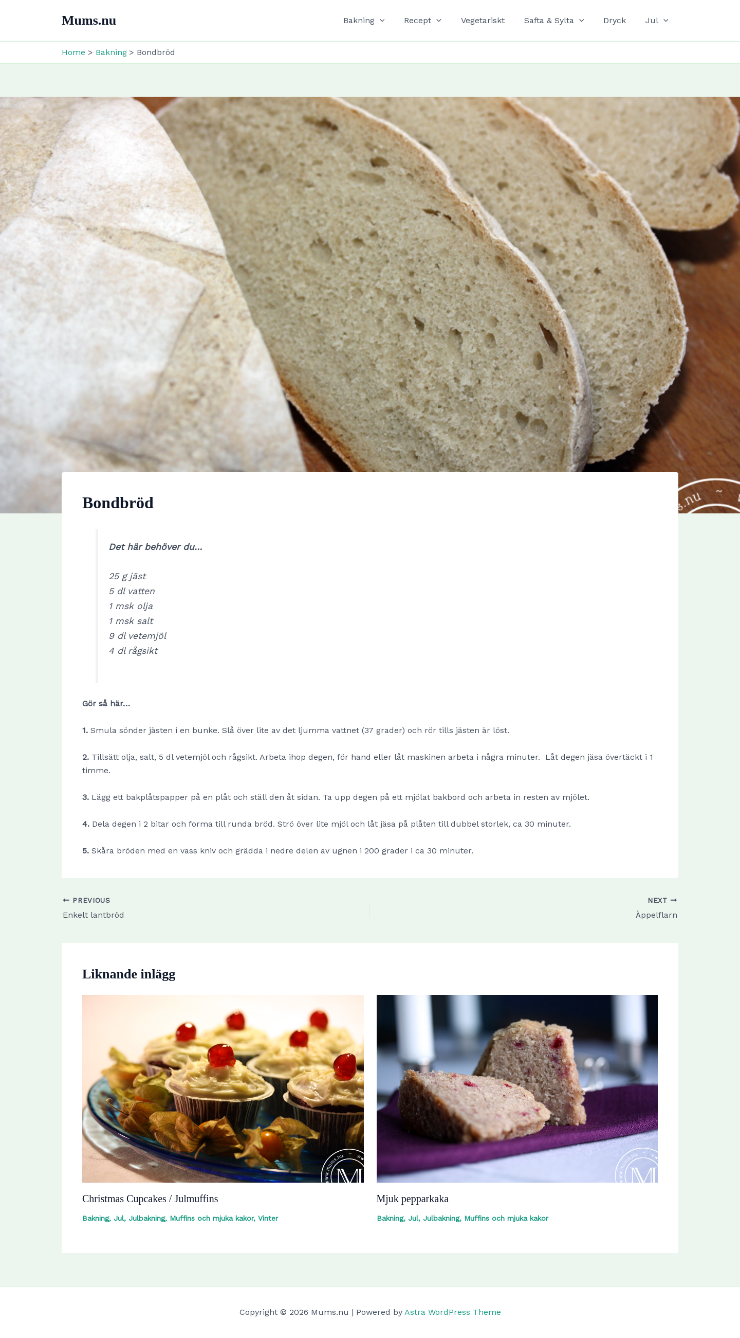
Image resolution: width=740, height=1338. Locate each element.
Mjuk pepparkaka (413, 1198)
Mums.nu (89, 20)
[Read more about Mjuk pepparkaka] (517, 1088)
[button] (397, 20)
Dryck (619, 20)
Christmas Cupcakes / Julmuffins (150, 1198)
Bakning (381, 20)
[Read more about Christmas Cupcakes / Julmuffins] (223, 1088)
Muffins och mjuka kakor (211, 1218)
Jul (658, 20)
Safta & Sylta (562, 20)
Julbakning (146, 1218)
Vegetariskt (493, 20)
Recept (436, 20)
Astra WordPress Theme (452, 1312)
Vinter (268, 1218)
